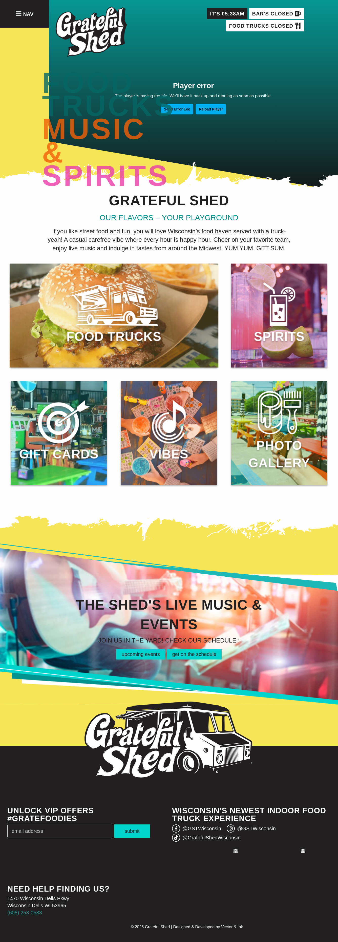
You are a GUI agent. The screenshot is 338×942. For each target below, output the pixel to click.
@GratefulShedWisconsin (206, 837)
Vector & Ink (232, 927)
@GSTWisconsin (196, 828)
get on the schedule (194, 654)
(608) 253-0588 (24, 912)
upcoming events (141, 654)
